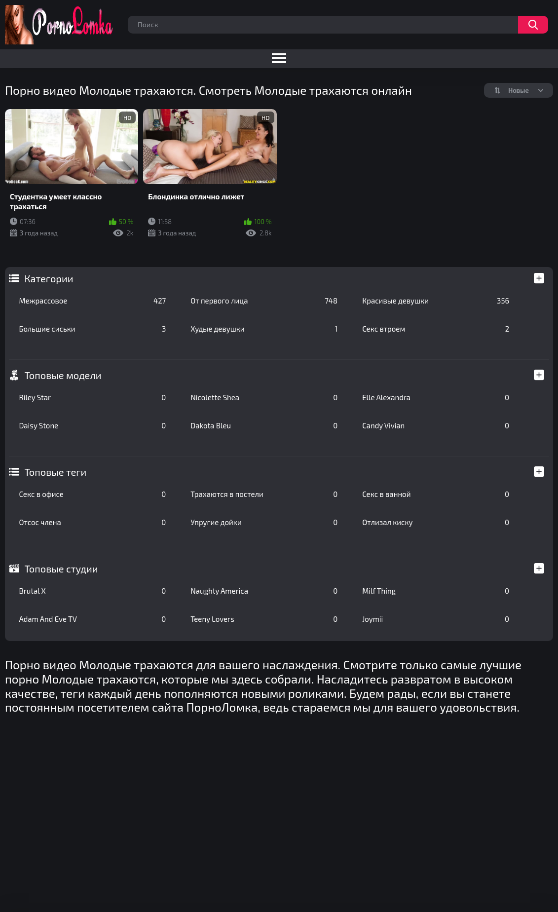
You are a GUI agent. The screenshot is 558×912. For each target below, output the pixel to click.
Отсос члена (92, 522)
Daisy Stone (92, 425)
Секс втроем (435, 328)
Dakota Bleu (263, 425)
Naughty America (263, 590)
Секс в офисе (92, 494)
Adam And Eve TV (92, 618)
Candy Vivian (435, 425)
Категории (48, 278)
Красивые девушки (435, 300)
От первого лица (263, 300)
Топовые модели (62, 375)
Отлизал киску (435, 522)
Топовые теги (55, 472)
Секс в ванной (435, 494)
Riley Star (92, 397)
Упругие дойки (263, 522)
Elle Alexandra (435, 397)
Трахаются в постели (263, 494)
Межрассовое (92, 300)
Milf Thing (435, 590)
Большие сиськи (92, 328)
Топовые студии (61, 568)
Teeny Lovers (263, 618)
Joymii (435, 618)
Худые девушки (263, 328)
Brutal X (92, 590)
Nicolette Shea (263, 397)
